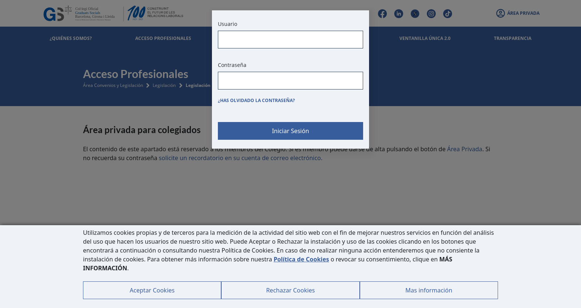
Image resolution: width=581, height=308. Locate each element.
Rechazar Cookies (290, 290)
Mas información (428, 290)
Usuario (227, 23)
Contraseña (232, 64)
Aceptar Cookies (152, 290)
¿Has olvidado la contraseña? (256, 100)
